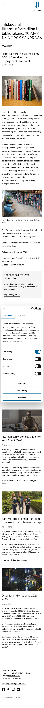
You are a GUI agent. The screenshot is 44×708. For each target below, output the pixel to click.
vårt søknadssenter (28, 243)
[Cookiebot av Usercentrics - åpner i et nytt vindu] (31, 308)
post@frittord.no (13, 676)
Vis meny (4, 4)
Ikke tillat (22, 398)
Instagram (13, 689)
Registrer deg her (10, 295)
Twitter (8, 689)
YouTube (18, 689)
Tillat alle (22, 384)
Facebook (3, 689)
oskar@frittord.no (16, 265)
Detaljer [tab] (22, 315)
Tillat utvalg (22, 391)
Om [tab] (36, 315)
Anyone (18, 697)
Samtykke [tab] (8, 315)
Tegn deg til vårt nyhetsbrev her (14, 684)
